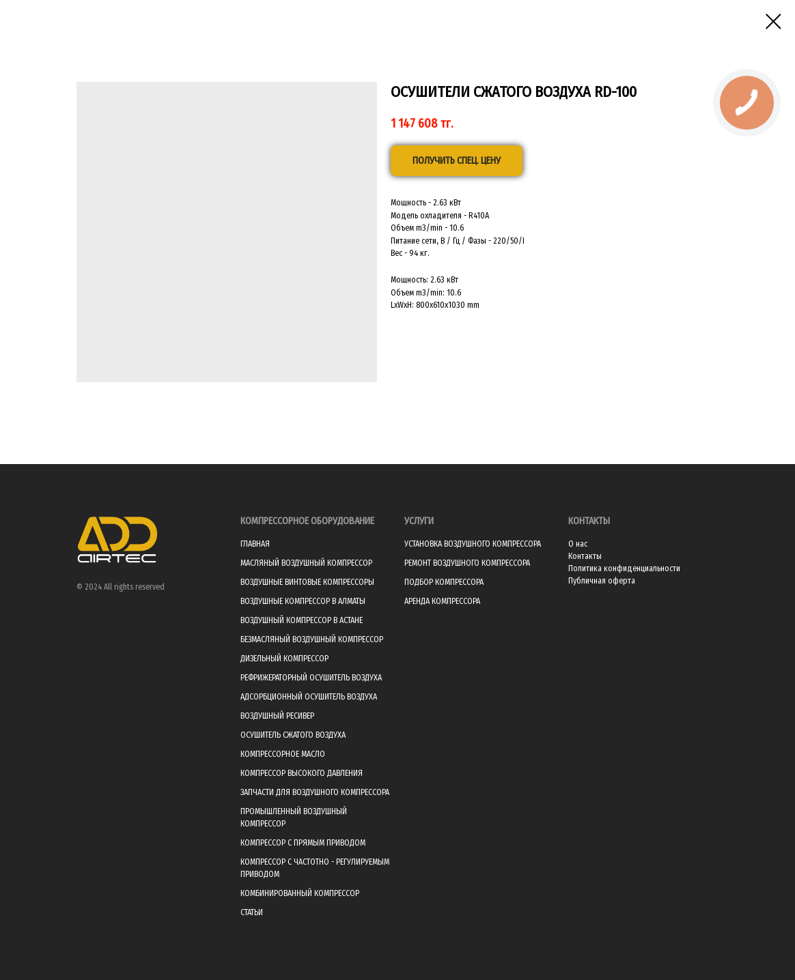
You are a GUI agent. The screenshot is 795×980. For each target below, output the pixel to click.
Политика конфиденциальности (624, 568)
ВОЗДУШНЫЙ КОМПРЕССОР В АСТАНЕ (301, 620)
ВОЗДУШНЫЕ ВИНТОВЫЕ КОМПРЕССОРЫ (307, 582)
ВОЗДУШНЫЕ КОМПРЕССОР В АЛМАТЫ (302, 601)
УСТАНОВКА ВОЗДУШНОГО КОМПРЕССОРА (472, 544)
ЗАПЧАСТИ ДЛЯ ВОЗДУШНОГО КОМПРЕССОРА (314, 792)
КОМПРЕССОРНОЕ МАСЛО (282, 754)
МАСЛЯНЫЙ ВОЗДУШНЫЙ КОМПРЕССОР (306, 563)
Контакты (585, 556)
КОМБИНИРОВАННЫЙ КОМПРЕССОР (299, 893)
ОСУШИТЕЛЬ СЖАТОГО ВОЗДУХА (293, 735)
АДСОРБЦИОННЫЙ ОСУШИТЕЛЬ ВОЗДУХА (308, 697)
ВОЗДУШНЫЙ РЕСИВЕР (277, 716)
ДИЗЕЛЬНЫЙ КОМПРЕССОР (284, 658)
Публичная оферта (601, 581)
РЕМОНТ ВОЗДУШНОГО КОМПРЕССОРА (467, 563)
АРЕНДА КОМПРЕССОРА (442, 601)
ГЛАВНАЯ (255, 544)
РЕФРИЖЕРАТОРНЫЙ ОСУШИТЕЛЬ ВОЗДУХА (311, 677)
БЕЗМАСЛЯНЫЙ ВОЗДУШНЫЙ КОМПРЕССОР (311, 639)
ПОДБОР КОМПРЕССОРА (444, 582)
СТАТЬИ (251, 912)
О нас (577, 544)
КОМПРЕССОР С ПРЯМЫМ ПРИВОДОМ (302, 843)
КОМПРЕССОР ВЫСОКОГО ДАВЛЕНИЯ (301, 773)
